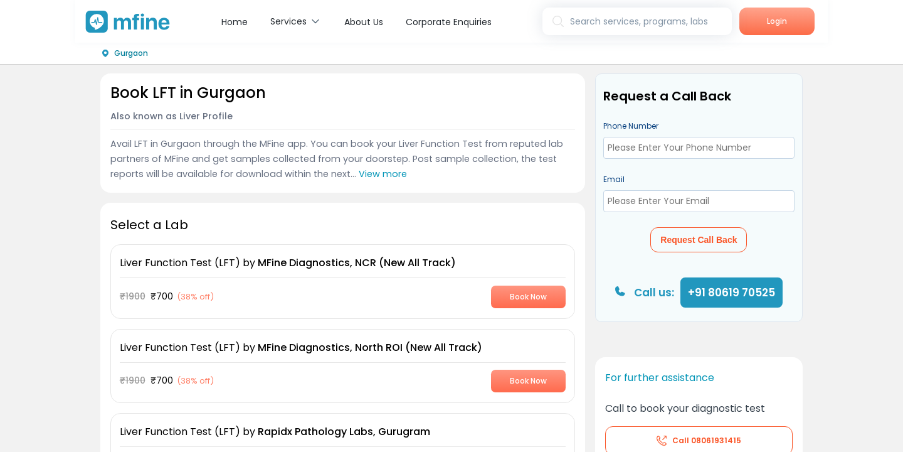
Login (777, 21)
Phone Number (630, 126)
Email (614, 179)
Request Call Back (698, 240)
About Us (363, 22)
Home (234, 22)
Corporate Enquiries (449, 22)
